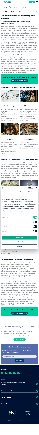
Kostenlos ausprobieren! (19, 80)
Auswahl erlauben (19, 242)
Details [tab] (19, 191)
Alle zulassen (19, 237)
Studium (21, 6)
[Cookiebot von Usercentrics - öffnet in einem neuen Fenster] (26, 188)
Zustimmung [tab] (7, 191)
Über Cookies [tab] (32, 191)
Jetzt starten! (19, 339)
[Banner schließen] (36, 187)
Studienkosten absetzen (17, 65)
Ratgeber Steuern (12, 6)
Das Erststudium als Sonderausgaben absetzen (16, 7)
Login (32, 2)
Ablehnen (19, 246)
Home (3, 6)
